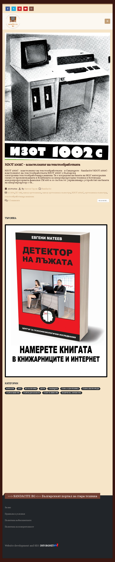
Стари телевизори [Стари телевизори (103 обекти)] (50, 393)
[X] (14, 9)
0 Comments (14, 200)
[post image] (57, 96)
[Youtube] (25, 9)
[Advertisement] (27, 443)
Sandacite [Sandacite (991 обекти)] (10, 388)
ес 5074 (11, 192)
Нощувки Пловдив (61, 551)
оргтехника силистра (96, 192)
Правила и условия (15, 514)
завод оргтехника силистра (56, 192)
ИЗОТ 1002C (78, 192)
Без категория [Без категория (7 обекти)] (31, 388)
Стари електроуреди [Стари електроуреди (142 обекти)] (90, 388)
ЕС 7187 (18, 192)
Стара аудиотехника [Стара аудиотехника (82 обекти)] (70, 388)
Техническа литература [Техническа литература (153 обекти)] (71, 393)
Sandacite (46, 189)
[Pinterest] (19, 9)
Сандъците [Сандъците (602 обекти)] (53, 388)
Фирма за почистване (38, 551)
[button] (107, 21)
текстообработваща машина (19, 196)
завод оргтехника (32, 192)
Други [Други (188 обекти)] (42, 388)
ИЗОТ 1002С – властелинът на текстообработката (42, 164)
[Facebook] (8, 9)
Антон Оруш (31, 189)
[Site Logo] (13, 21)
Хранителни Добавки (15, 551)
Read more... (103, 200)
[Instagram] (31, 9)
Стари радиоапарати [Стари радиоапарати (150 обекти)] (31, 393)
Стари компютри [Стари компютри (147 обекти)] (12, 393)
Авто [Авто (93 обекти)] (19, 388)
